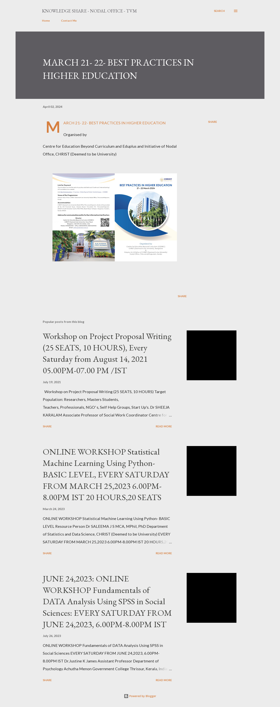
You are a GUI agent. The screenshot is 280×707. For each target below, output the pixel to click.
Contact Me (69, 20)
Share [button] (212, 121)
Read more (164, 426)
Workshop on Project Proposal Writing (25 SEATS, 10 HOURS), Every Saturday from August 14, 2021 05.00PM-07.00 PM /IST (107, 353)
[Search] (219, 11)
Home (46, 20)
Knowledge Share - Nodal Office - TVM (89, 11)
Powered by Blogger (140, 696)
